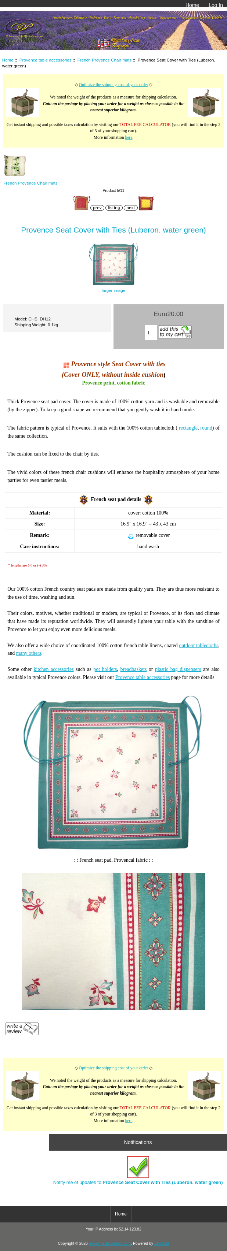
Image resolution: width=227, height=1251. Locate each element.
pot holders (105, 669)
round (206, 428)
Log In (216, 5)
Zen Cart (161, 1243)
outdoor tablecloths (198, 645)
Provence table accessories (45, 59)
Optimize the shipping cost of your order (113, 84)
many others (28, 653)
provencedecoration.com (110, 1243)
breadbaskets (133, 669)
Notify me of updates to (138, 1170)
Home (192, 5)
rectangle (187, 428)
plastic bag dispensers (178, 669)
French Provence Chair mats (105, 59)
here (128, 137)
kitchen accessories (54, 669)
